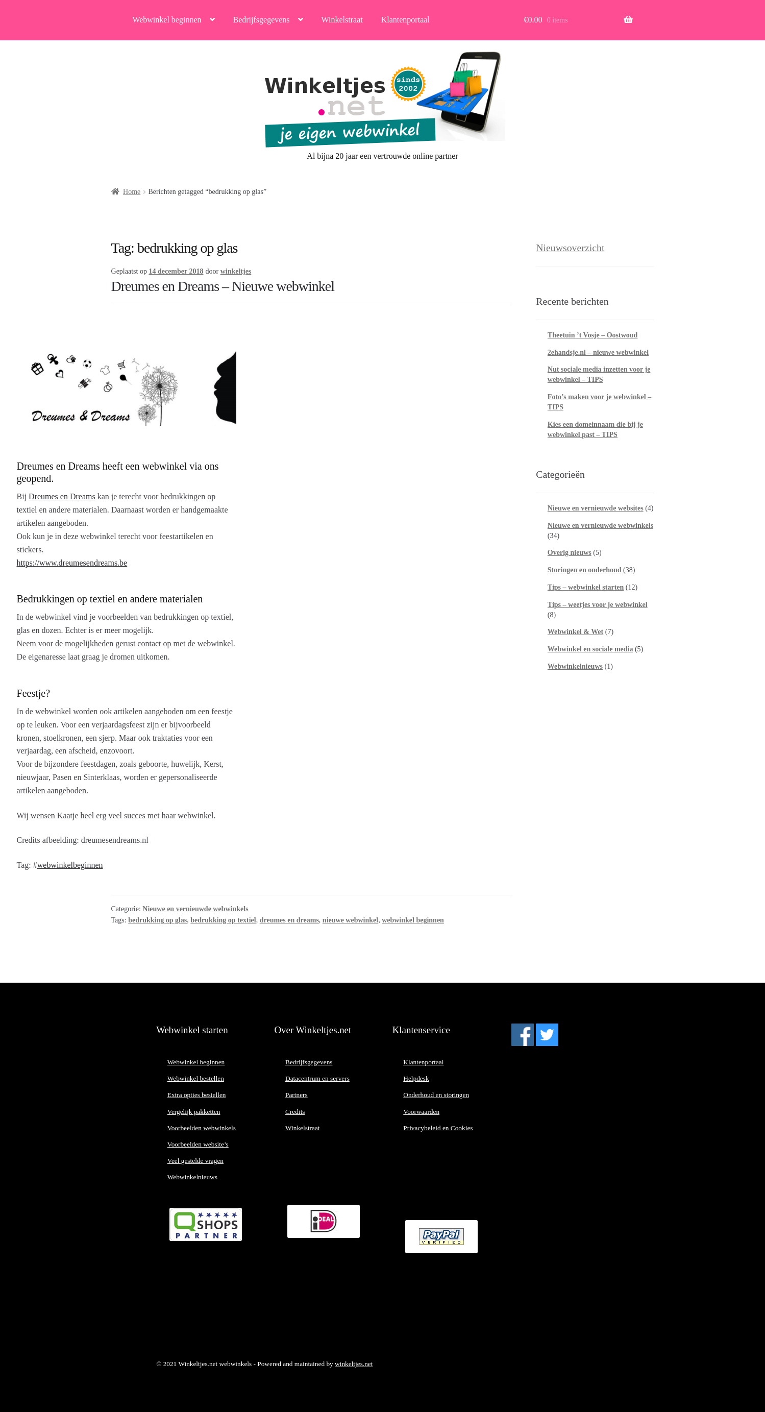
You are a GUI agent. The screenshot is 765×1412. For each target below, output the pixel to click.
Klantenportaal (405, 19)
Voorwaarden (421, 1111)
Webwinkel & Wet (575, 632)
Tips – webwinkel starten (586, 587)
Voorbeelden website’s (198, 1144)
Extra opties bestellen (196, 1095)
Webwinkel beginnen (166, 19)
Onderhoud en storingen (436, 1095)
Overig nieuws (569, 552)
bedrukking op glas (157, 920)
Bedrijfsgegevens (261, 19)
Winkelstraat (342, 19)
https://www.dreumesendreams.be (72, 562)
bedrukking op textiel (223, 920)
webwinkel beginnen (413, 920)
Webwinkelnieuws (575, 666)
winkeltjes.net (354, 1364)
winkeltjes (236, 271)
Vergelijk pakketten (193, 1111)
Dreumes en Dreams (62, 496)
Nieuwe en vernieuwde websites (596, 508)
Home (131, 192)
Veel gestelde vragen (195, 1160)
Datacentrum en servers (317, 1078)
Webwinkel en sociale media (590, 649)
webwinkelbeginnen (70, 865)
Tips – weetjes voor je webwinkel (598, 604)
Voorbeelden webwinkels (201, 1128)
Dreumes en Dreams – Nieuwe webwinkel (223, 286)
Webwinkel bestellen (195, 1078)
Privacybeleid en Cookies (438, 1128)
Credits (295, 1111)
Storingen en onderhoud (585, 570)
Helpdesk (416, 1078)
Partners (296, 1095)
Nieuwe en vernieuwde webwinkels (195, 909)
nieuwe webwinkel (350, 920)
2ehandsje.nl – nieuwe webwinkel (598, 352)
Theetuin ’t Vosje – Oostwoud (593, 335)
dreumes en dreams (289, 920)
